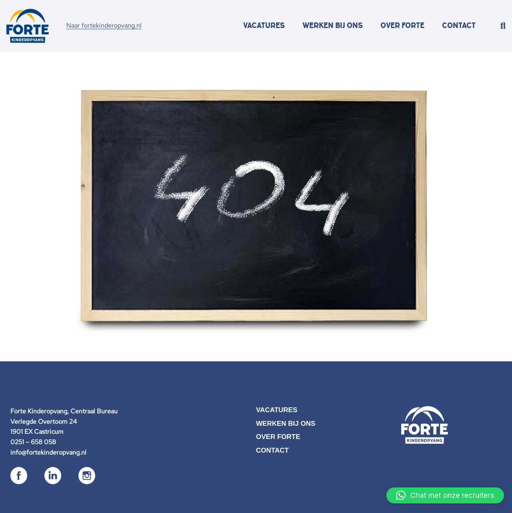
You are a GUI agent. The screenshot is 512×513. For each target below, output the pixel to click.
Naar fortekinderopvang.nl (104, 25)
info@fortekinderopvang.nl (48, 452)
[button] (445, 495)
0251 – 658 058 (33, 442)
